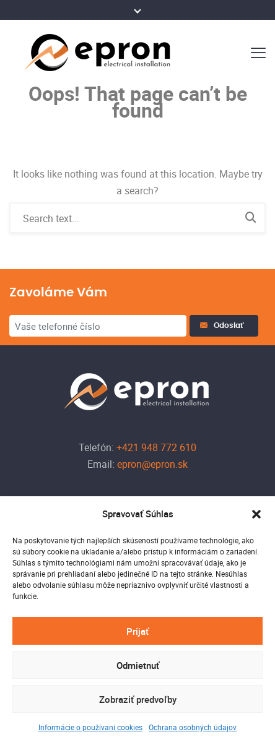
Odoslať (224, 326)
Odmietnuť (137, 665)
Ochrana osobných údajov (193, 727)
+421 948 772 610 (155, 447)
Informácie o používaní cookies (90, 727)
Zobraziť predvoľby (138, 699)
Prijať (137, 631)
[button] (256, 514)
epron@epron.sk (151, 464)
